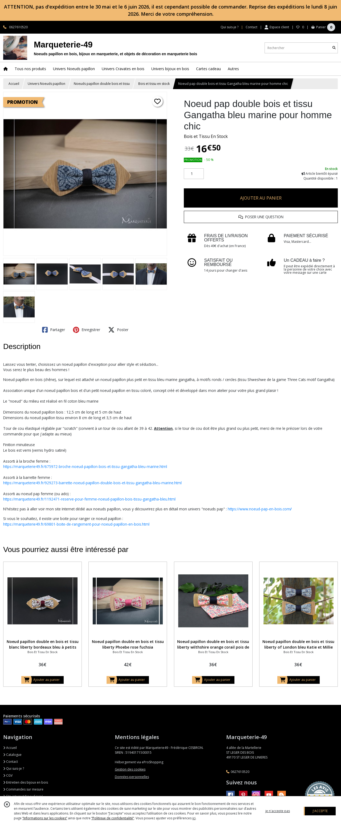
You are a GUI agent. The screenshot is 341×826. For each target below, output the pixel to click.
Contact (251, 27)
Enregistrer (86, 330)
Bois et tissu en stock (154, 83)
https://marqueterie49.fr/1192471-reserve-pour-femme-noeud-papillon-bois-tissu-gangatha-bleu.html (89, 499)
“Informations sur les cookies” (44, 818)
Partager (53, 330)
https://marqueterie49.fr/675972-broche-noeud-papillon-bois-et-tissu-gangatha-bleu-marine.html (85, 466)
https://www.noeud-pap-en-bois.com (260, 508)
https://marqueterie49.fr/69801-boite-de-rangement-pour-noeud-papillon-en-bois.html (76, 524)
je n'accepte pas (277, 811)
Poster (118, 330)
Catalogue (12, 754)
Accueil (14, 83)
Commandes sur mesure (23, 789)
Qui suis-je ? (13, 768)
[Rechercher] (334, 48)
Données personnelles (132, 777)
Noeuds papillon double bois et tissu (102, 83)
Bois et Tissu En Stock (206, 136)
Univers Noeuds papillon (46, 83)
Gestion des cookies (130, 769)
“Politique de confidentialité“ (112, 818)
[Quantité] (194, 173)
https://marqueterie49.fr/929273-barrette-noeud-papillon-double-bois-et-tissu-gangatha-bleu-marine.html (92, 482)
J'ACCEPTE (320, 811)
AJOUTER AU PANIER (261, 198)
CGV (8, 775)
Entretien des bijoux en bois (25, 782)
